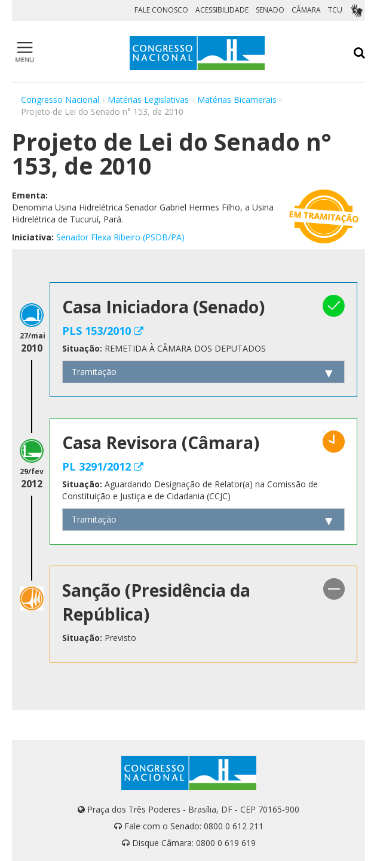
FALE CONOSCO (161, 10)
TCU (335, 10)
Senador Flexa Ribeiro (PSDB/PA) (120, 237)
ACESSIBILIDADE (222, 10)
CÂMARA (306, 10)
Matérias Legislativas (148, 99)
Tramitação (94, 371)
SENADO (270, 10)
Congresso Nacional (60, 99)
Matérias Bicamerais (237, 99)
